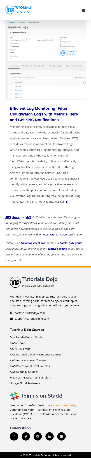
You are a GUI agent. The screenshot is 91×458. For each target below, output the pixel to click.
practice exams (57, 248)
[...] (68, 201)
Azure (15, 217)
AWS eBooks (17, 343)
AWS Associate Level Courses (28, 360)
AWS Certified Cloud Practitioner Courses (35, 354)
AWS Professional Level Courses (30, 366)
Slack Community (64, 405)
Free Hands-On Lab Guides (26, 337)
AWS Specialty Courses (24, 371)
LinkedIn (26, 243)
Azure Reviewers (20, 348)
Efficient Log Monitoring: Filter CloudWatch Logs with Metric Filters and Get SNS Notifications (44, 114)
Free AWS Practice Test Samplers (30, 377)
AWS (8, 217)
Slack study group (71, 243)
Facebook (39, 243)
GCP (28, 217)
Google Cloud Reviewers (25, 383)
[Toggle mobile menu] (84, 10)
